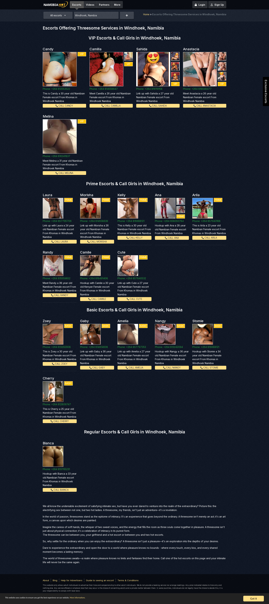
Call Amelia (134, 367)
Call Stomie (209, 367)
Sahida (141, 49)
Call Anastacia (204, 105)
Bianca (48, 443)
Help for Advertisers (71, 580)
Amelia (123, 321)
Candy (48, 49)
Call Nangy (172, 367)
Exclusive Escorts (266, 91)
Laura (47, 195)
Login (200, 4)
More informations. (111, 598)
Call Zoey (60, 363)
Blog (55, 580)
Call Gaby (97, 367)
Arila (196, 195)
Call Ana (172, 237)
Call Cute (135, 298)
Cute (121, 252)
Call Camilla (111, 105)
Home (146, 14)
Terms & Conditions (128, 580)
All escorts (56, 15)
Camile (85, 252)
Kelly (122, 195)
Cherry (48, 378)
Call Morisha (97, 241)
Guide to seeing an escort (100, 580)
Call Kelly (134, 237)
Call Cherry (59, 420)
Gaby (84, 321)
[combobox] (96, 15)
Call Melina (64, 172)
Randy (48, 252)
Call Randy (59, 295)
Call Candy (64, 105)
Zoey (47, 321)
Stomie (197, 321)
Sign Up (217, 4)
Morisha (86, 195)
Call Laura (59, 241)
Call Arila (209, 237)
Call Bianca (60, 489)
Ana (158, 195)
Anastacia (191, 49)
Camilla (96, 49)
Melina (48, 116)
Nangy (160, 321)
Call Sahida (158, 105)
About (46, 580)
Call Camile (97, 298)
